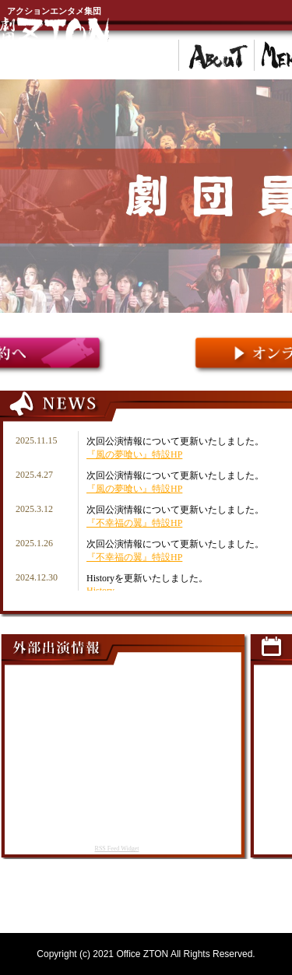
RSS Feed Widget (117, 848)
